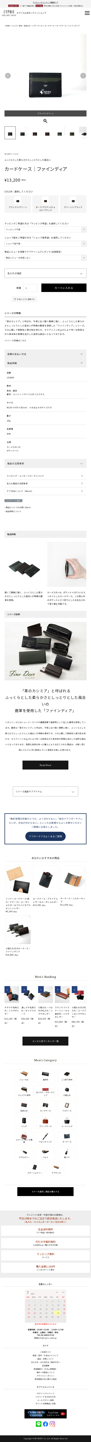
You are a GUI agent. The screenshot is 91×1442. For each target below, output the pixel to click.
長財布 (45, 1079)
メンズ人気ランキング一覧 (45, 1041)
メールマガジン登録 (45, 1400)
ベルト (45, 1157)
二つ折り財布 (66, 1079)
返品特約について (13, 511)
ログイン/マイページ (45, 1393)
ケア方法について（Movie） (20, 491)
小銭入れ (67, 1095)
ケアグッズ (56, 1172)
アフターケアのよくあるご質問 (45, 836)
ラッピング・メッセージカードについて (25, 475)
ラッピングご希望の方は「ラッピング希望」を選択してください (37, 223)
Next (83, 76)
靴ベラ (67, 1157)
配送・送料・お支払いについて (45, 1355)
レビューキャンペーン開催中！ (45, 2)
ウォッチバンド (45, 1141)
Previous (8, 76)
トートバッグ (66, 1126)
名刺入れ (24, 1110)
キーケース (66, 1141)
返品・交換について (45, 1358)
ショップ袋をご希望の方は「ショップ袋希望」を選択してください (38, 237)
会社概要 (45, 1365)
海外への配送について (45, 1372)
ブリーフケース (45, 1126)
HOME (7, 25)
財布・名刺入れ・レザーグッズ (30, 25)
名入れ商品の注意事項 (17, 483)
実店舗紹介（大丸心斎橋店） (45, 1369)
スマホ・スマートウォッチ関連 (24, 1139)
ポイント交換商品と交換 (45, 1403)
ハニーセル (24, 1079)
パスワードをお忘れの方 (45, 1396)
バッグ (24, 1126)
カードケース (49, 25)
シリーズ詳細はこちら (16, 340)
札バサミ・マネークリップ (45, 1094)
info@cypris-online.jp (48, 1338)
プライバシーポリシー (45, 1375)
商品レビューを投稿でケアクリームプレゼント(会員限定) (33, 251)
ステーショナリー (34, 1172)
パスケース (66, 1110)
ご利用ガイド (45, 1352)
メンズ (14, 25)
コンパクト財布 (24, 1095)
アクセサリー (24, 1157)
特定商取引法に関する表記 (46, 1379)
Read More (45, 765)
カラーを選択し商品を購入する (45, 1191)
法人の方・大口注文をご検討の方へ (45, 1362)
